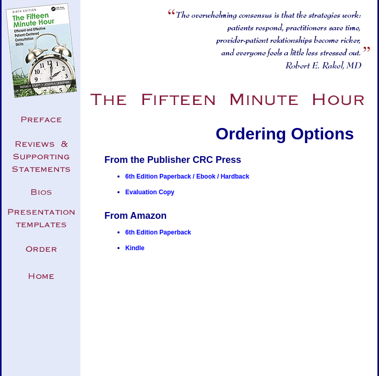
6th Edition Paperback (158, 232)
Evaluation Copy (149, 192)
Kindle (135, 248)
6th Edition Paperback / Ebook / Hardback (187, 176)
